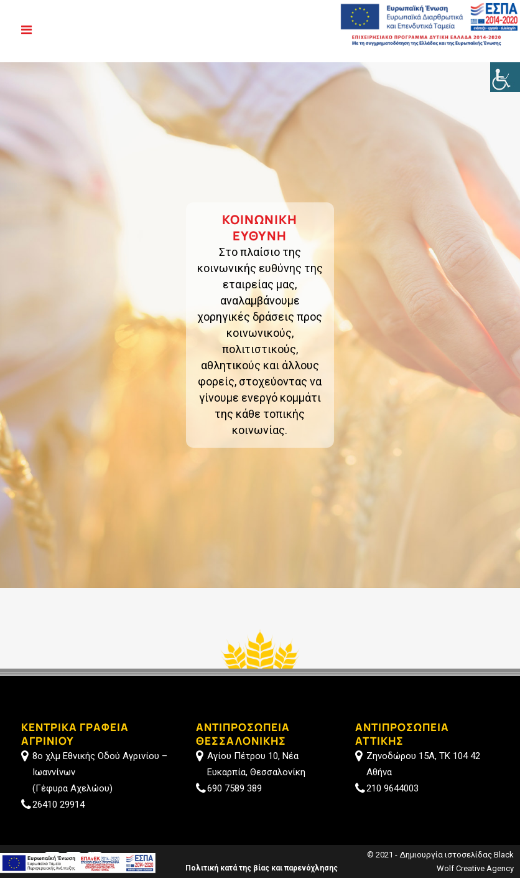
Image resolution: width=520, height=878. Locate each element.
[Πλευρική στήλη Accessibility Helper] (505, 77)
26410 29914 (58, 804)
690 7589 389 (234, 788)
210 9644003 (392, 788)
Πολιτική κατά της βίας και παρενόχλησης (261, 868)
